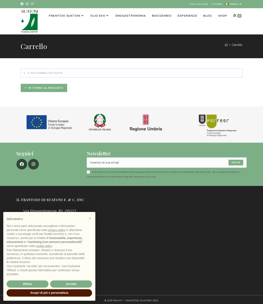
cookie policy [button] (44, 246)
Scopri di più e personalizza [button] (49, 292)
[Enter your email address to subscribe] (167, 161)
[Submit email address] (235, 161)
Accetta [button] (71, 284)
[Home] (226, 43)
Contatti (216, 4)
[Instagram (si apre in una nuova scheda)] (27, 4)
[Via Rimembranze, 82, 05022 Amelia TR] (170, 227)
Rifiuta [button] (27, 284)
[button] (90, 218)
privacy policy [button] (56, 230)
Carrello (237, 43)
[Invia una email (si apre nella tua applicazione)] (32, 4)
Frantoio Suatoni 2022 (142, 298)
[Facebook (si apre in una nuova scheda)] (23, 4)
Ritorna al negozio (45, 86)
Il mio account (198, 4)
